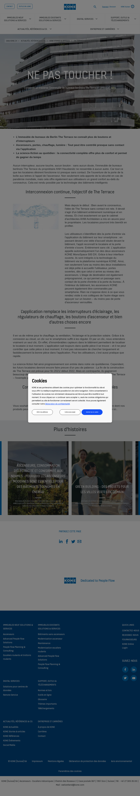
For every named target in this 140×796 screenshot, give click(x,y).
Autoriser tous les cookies (92, 412)
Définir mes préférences (42, 412)
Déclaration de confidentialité (57, 403)
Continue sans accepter (70, 412)
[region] (70, 398)
